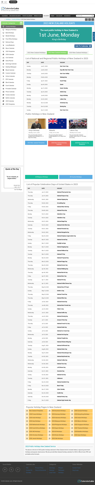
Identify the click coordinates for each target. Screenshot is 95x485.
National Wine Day (62, 298)
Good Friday (63, 81)
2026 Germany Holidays (58, 414)
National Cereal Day (62, 239)
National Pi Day (61, 254)
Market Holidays (10, 36)
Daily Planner (9, 60)
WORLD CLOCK (38, 16)
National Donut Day (62, 301)
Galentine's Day (61, 214)
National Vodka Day (62, 360)
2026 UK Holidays (57, 431)
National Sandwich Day (63, 382)
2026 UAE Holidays (34, 431)
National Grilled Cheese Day (64, 283)
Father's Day (60, 309)
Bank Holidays (10, 33)
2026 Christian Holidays (36, 435)
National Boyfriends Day (63, 356)
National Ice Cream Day (63, 331)
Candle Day (60, 393)
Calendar (51, 470)
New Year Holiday (64, 73)
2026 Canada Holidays (80, 410)
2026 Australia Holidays (59, 410)
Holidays (8, 19)
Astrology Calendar (11, 64)
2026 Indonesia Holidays (59, 417)
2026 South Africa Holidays (37, 428)
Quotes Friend (76, 468)
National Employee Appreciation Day (66, 236)
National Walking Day (62, 268)
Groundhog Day (61, 203)
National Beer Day (61, 276)
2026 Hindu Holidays (58, 435)
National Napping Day (62, 247)
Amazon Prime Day (62, 320)
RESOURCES (67, 16)
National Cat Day (61, 374)
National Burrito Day (62, 272)
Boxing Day (63, 106)
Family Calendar (10, 95)
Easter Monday (64, 88)
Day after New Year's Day (66, 70)
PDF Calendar (9, 79)
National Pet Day (61, 279)
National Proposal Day (63, 258)
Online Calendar (10, 76)
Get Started (13, 2)
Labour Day (63, 99)
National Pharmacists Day (64, 192)
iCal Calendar (9, 57)
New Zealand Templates (36, 410)
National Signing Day (62, 199)
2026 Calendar (10, 54)
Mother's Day (60, 290)
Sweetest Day (60, 371)
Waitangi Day (63, 77)
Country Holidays (16, 19)
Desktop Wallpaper (11, 67)
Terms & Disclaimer (40, 470)
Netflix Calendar (10, 98)
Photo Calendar (10, 91)
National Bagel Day (62, 221)
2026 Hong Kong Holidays (81, 414)
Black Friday (60, 385)
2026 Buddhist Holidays (81, 431)
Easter (61, 84)
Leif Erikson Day (61, 367)
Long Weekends (10, 45)
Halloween (60, 378)
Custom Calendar (11, 73)
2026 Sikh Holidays (57, 438)
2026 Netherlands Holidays (37, 424)
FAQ (27, 468)
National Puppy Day (62, 261)
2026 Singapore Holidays (81, 424)
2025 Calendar (10, 101)
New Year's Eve (64, 110)
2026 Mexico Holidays (80, 421)
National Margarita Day (63, 232)
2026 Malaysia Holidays (59, 421)
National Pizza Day (62, 210)
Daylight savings (61, 243)
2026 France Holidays (35, 414)
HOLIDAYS (46, 16)
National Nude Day (62, 327)
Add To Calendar (81, 46)
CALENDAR (5, 16)
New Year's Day (64, 66)
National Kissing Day (62, 316)
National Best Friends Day (64, 305)
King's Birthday (64, 95)
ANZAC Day (63, 91)
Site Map (28, 472)
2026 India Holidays (35, 417)
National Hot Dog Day (62, 334)
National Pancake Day (63, 228)
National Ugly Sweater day (64, 400)
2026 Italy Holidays (34, 421)
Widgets (60, 468)
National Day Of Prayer (63, 287)
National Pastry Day (62, 396)
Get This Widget (18, 189)
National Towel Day (62, 294)
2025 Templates (10, 104)
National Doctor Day (62, 265)
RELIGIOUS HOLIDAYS (15, 16)
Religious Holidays (11, 29)
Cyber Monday (61, 389)
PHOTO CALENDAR (27, 16)
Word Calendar (10, 82)
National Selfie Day (62, 312)
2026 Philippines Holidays (59, 424)
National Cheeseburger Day (64, 352)
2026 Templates (10, 51)
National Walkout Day (62, 250)
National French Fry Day (63, 323)
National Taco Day (62, 363)
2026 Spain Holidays (58, 428)
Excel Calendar (10, 85)
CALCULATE (59, 16)
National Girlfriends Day (63, 345)
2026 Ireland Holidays (80, 417)
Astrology (52, 468)
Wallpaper (61, 470)
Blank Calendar (10, 70)
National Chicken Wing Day (64, 342)
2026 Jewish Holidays (35, 438)
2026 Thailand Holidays (81, 428)
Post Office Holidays (11, 39)
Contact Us (29, 470)
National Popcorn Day (62, 195)
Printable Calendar (11, 88)
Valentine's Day (61, 217)
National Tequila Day (62, 338)
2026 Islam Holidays (80, 435)
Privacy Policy (39, 468)
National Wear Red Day (63, 206)
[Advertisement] (12, 136)
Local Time (52, 472)
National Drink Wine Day (63, 225)
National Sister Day (62, 349)
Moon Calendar (10, 48)
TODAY (52, 16)
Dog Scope (75, 470)
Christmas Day (64, 102)
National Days (10, 42)
